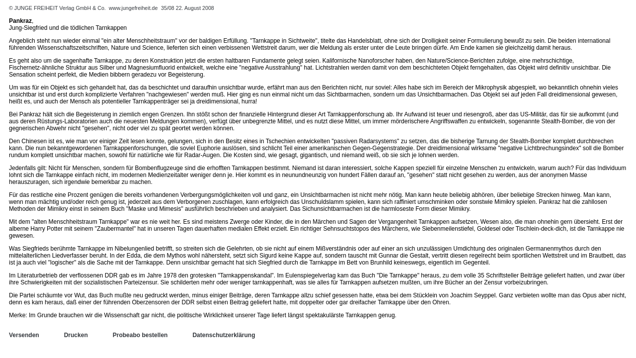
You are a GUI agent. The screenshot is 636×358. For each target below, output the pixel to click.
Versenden (24, 335)
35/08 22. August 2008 (187, 8)
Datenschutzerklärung (223, 335)
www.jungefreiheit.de (133, 8)
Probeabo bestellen (140, 335)
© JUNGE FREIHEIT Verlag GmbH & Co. (58, 8)
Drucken (76, 335)
